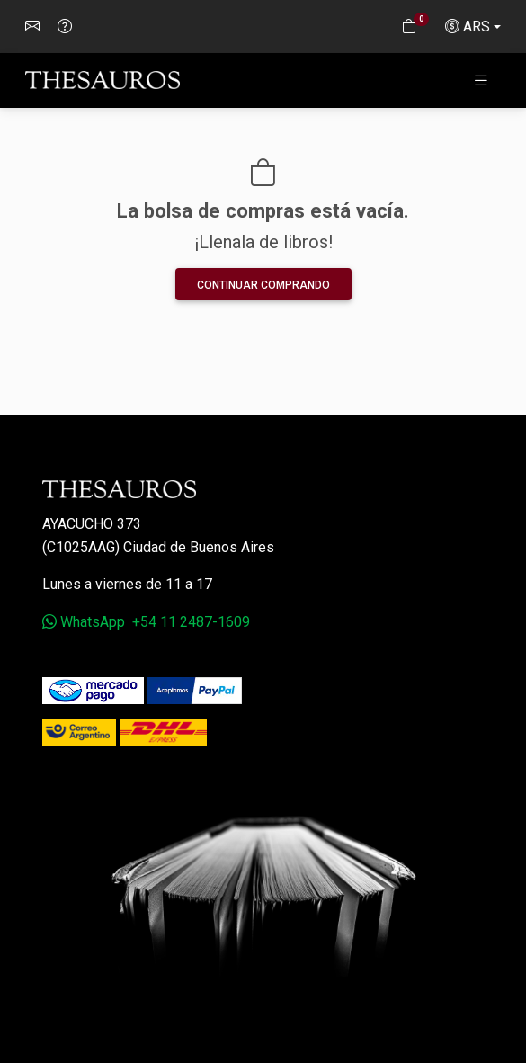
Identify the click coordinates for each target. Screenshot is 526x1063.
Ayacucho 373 (91, 523)
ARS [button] (467, 27)
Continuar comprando (263, 285)
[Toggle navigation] (481, 80)
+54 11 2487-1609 (191, 621)
